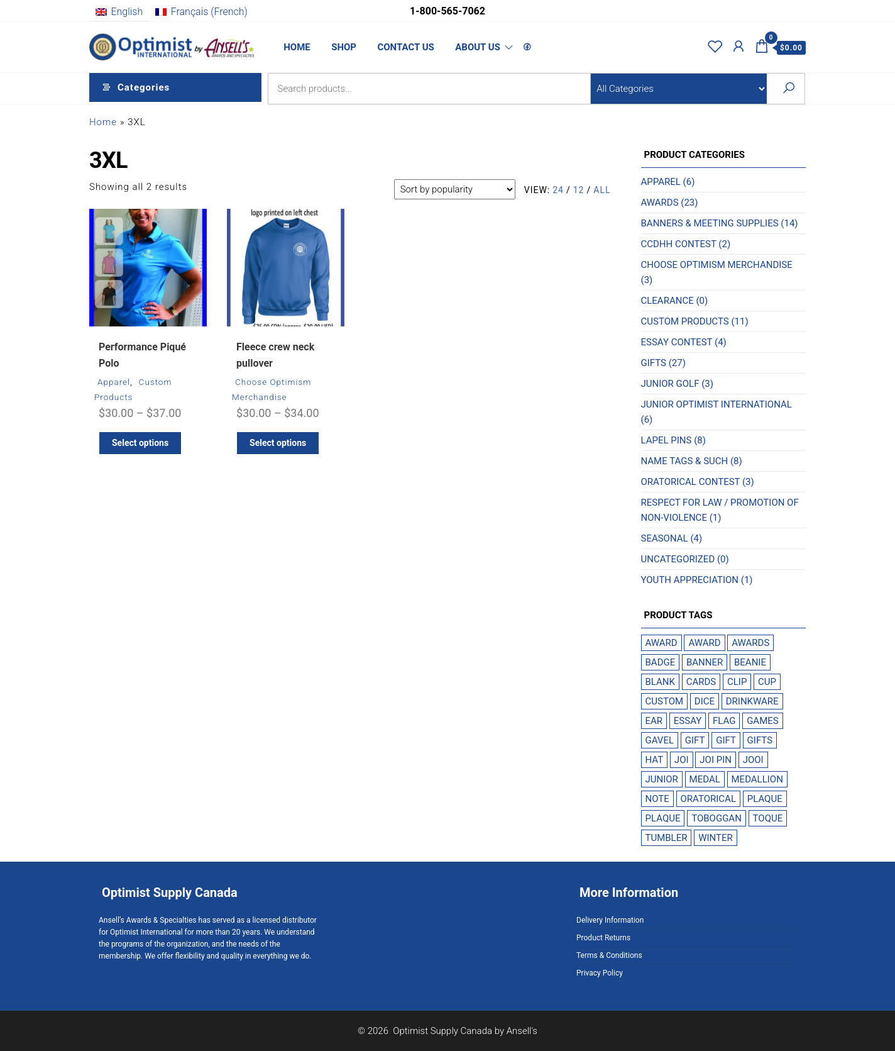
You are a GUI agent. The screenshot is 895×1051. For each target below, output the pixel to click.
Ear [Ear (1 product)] (654, 720)
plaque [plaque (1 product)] (663, 818)
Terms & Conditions (609, 955)
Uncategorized (678, 559)
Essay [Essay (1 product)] (687, 720)
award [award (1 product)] (704, 642)
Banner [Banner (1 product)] (704, 662)
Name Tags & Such (684, 461)
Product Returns (603, 937)
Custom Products (685, 321)
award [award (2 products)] (661, 642)
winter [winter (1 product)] (715, 837)
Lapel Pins (666, 440)
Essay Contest (677, 342)
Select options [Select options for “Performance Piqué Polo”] (140, 443)
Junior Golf (670, 383)
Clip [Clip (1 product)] (737, 681)
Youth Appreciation (690, 580)
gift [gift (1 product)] (726, 740)
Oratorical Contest (690, 481)
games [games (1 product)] (763, 720)
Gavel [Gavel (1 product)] (659, 740)
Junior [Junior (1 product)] (661, 779)
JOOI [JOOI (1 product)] (753, 759)
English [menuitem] (127, 12)
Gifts (653, 363)
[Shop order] (454, 189)
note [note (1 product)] (657, 798)
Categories (144, 88)
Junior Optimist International (716, 404)
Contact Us (400, 47)
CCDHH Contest (679, 244)
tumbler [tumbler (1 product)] (666, 837)
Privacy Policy (599, 973)
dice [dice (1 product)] (705, 701)
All (601, 190)
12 (579, 190)
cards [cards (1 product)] (701, 681)
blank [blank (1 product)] (660, 681)
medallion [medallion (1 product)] (757, 779)
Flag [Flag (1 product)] (724, 720)
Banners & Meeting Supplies (710, 223)
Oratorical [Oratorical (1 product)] (708, 798)
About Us (470, 47)
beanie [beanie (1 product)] (750, 662)
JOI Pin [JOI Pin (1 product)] (716, 759)
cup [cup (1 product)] (767, 681)
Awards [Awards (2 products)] (750, 642)
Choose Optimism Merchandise (717, 264)
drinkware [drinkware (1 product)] (752, 701)
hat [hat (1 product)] (654, 759)
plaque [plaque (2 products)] (764, 798)
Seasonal (664, 538)
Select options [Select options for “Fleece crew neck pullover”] (278, 443)
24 (558, 190)
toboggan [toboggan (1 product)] (716, 818)
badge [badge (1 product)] (660, 662)
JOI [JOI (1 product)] (681, 759)
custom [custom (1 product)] (664, 701)
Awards (660, 202)
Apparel (113, 382)
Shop (340, 47)
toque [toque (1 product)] (768, 818)
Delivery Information (610, 920)
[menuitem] (119, 12)
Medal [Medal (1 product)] (704, 779)
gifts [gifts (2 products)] (759, 740)
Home (296, 47)
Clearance (667, 300)
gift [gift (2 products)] (695, 740)
